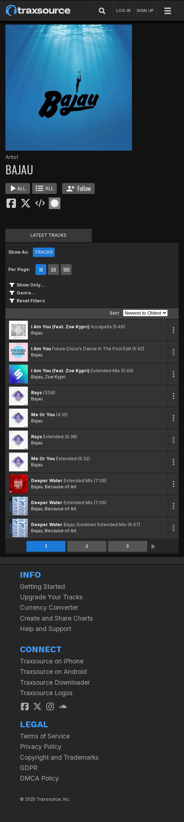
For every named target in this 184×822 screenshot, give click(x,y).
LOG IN (123, 10)
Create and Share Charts (56, 618)
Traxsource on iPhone (52, 661)
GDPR (29, 768)
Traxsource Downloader (55, 682)
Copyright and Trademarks (59, 757)
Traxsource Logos (46, 693)
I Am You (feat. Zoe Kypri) (60, 326)
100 (66, 269)
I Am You (41, 348)
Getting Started (42, 586)
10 (41, 269)
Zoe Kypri (55, 376)
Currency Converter (49, 607)
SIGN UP (145, 10)
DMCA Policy (39, 778)
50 (53, 269)
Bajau (37, 333)
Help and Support (45, 628)
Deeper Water (47, 480)
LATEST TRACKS (48, 235)
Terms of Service (45, 736)
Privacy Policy (40, 746)
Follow (79, 188)
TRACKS (44, 252)
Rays (36, 392)
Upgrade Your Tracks (51, 597)
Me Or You (43, 414)
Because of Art (60, 486)
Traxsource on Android (53, 671)
